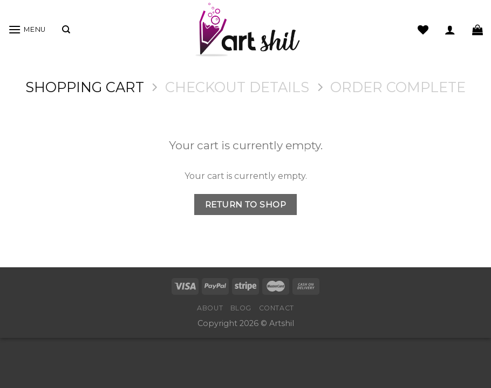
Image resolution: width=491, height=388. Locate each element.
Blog (240, 308)
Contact (276, 308)
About (210, 308)
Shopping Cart (84, 87)
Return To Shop (246, 204)
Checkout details (237, 87)
